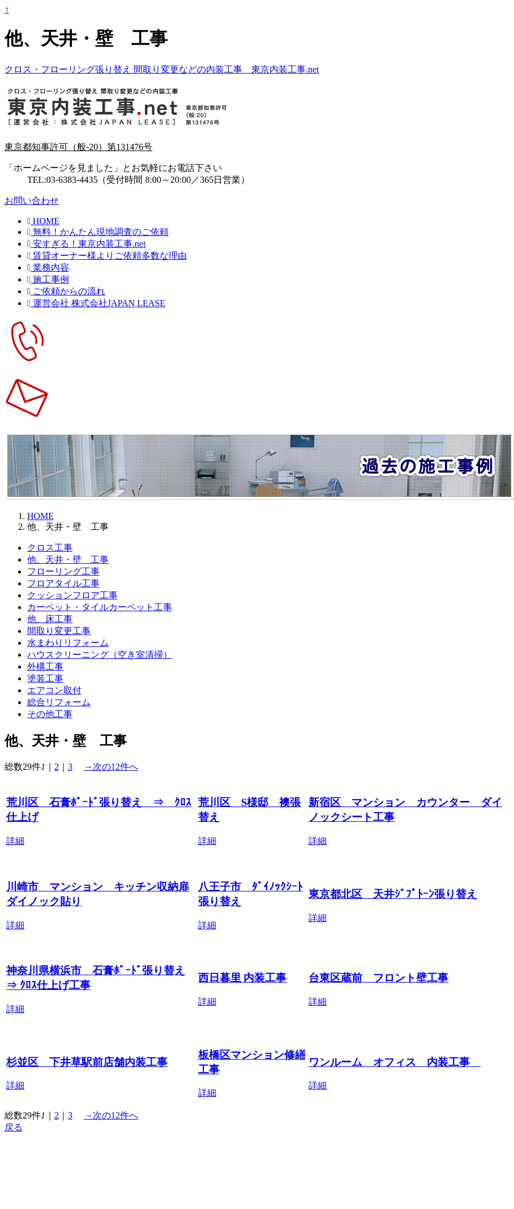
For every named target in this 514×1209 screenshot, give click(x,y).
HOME (43, 221)
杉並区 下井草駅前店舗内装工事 (87, 1062)
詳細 (15, 841)
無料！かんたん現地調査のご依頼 (98, 232)
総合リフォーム (59, 702)
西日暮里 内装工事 (242, 978)
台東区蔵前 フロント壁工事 (378, 978)
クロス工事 (49, 547)
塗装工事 (45, 678)
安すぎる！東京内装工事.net (86, 243)
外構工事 (45, 666)
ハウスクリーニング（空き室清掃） (99, 654)
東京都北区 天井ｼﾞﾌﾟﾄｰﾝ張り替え (393, 894)
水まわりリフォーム (68, 643)
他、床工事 (49, 619)
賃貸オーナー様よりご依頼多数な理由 (107, 255)
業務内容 (48, 267)
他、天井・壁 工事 (68, 559)
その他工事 (49, 714)
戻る (14, 1127)
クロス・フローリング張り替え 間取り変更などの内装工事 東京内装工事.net (162, 69)
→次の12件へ (111, 766)
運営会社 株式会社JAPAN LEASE (96, 303)
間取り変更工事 (59, 631)
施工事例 (48, 279)
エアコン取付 (54, 690)
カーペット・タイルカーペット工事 (99, 607)
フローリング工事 (63, 571)
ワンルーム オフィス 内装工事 (395, 1062)
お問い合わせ (32, 200)
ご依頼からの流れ (66, 291)
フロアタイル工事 (63, 583)
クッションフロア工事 (72, 595)
